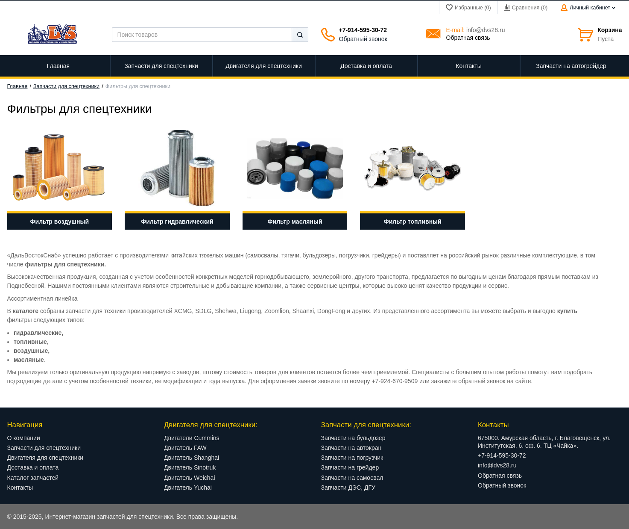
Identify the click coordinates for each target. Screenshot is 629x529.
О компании (23, 437)
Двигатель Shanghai (191, 457)
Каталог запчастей (33, 477)
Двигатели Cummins (191, 437)
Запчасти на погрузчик (352, 457)
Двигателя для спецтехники (45, 457)
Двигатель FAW (185, 447)
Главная (17, 86)
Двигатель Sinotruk (190, 467)
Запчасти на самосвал (352, 477)
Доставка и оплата (33, 467)
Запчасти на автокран (351, 447)
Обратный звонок (363, 38)
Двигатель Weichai (189, 477)
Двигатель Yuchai (188, 487)
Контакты (20, 487)
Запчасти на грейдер (350, 467)
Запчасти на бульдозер (353, 437)
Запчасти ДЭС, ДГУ (348, 487)
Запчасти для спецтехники (66, 86)
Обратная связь (468, 37)
